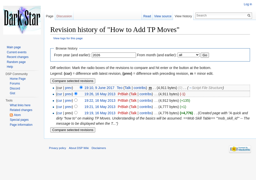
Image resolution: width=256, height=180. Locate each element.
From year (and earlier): (72, 55)
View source (163, 16)
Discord (15, 88)
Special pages (19, 120)
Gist (12, 93)
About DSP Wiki (79, 148)
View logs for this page (68, 38)
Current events (16, 52)
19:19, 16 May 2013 (100, 113)
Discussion (64, 16)
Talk (127, 88)
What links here (20, 105)
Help (10, 66)
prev (68, 88)
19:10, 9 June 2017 (99, 88)
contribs (140, 88)
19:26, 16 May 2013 (100, 94)
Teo (119, 88)
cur (59, 94)
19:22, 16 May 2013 (100, 100)
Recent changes (17, 57)
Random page (16, 62)
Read (147, 16)
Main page (14, 47)
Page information (21, 124)
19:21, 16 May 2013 (100, 107)
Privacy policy (57, 148)
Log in (248, 4)
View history (183, 16)
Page (49, 16)
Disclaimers (99, 148)
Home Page (18, 78)
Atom (17, 115)
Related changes (21, 110)
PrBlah (123, 94)
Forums (15, 83)
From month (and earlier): (157, 55)
